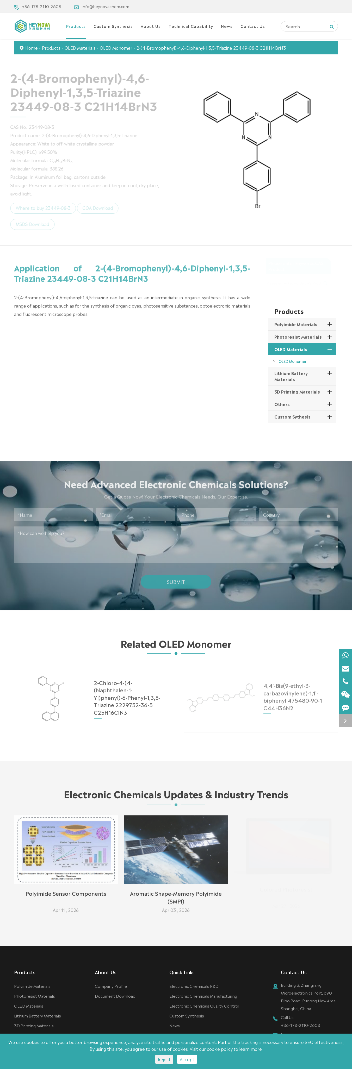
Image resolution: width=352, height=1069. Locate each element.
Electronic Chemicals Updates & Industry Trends (176, 796)
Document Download (115, 996)
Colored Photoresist (286, 891)
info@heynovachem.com (105, 6)
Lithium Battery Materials (291, 376)
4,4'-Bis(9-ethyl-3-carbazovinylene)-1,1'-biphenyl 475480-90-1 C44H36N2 (292, 694)
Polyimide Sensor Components (66, 891)
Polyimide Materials (295, 324)
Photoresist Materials (298, 336)
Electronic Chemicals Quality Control (204, 1006)
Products (76, 26)
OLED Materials (80, 48)
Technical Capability (191, 26)
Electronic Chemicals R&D (194, 986)
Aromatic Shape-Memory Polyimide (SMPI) (176, 895)
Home (31, 48)
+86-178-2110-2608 (41, 6)
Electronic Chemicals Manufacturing (203, 996)
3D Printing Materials (297, 391)
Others (282, 404)
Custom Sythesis (292, 416)
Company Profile (111, 986)
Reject (164, 1059)
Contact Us (252, 26)
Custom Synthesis (113, 26)
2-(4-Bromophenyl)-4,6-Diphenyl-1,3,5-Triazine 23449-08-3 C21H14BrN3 (211, 48)
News (227, 26)
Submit (176, 579)
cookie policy (220, 1049)
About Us (151, 26)
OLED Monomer (116, 48)
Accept (187, 1059)
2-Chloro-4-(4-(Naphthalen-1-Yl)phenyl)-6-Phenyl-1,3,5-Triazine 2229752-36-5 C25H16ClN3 (127, 694)
